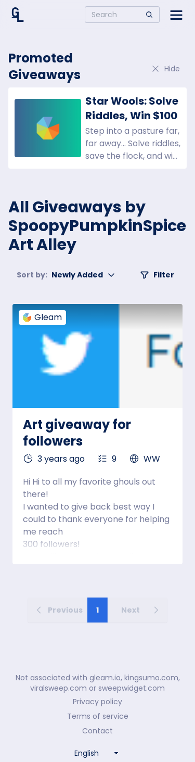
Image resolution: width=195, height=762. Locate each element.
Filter (157, 275)
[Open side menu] (176, 14)
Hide (165, 68)
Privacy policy (97, 701)
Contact (97, 731)
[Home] (17, 14)
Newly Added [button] (66, 275)
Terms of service (97, 716)
